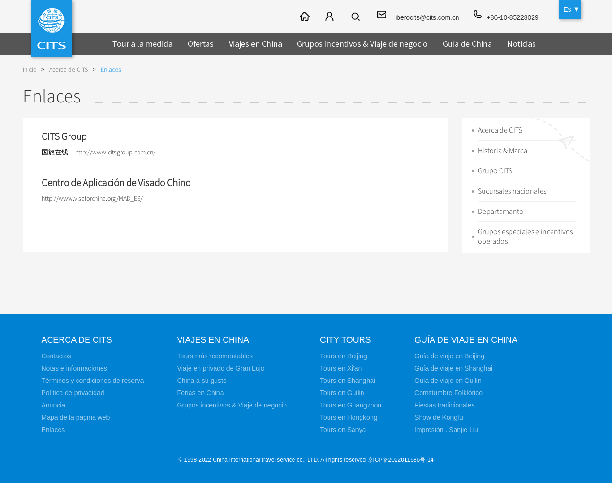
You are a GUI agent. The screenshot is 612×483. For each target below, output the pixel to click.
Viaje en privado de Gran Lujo (221, 368)
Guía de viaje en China (466, 340)
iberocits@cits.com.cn (426, 17)
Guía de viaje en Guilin (448, 380)
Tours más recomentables (215, 356)
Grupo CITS (495, 171)
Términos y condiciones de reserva (93, 380)
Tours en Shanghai (347, 380)
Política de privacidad (73, 393)
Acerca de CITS (68, 70)
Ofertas (201, 43)
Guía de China (467, 43)
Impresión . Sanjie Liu (446, 429)
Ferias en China (200, 393)
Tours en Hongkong (348, 417)
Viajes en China (255, 43)
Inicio (29, 70)
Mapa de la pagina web (76, 417)
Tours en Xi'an (341, 368)
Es (567, 9)
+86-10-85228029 (512, 17)
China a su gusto (202, 380)
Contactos (56, 356)
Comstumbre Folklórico (448, 393)
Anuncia (54, 405)
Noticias (521, 43)
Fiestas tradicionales (444, 405)
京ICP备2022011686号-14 (401, 460)
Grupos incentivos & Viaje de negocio (362, 43)
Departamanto (501, 211)
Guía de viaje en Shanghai (453, 368)
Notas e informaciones (74, 368)
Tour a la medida (142, 43)
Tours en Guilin (342, 393)
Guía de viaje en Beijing (449, 356)
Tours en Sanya (343, 429)
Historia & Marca (502, 150)
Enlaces (111, 70)
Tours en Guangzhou (350, 405)
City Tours (345, 340)
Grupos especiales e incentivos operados (525, 236)
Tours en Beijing (343, 356)
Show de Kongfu (438, 417)
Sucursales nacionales (512, 191)
